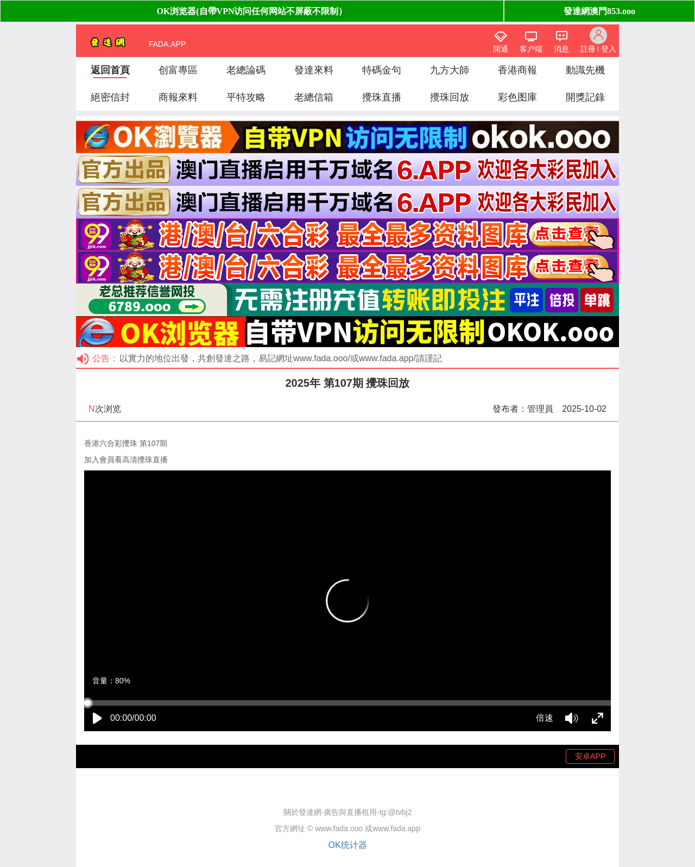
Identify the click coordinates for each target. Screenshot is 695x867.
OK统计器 (347, 845)
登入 (608, 49)
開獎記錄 (585, 97)
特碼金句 (381, 70)
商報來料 (178, 97)
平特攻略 (246, 97)
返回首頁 (110, 70)
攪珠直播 (381, 97)
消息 (561, 49)
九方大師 (449, 70)
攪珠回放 (449, 97)
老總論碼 (246, 70)
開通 (500, 49)
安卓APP (590, 756)
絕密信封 (110, 97)
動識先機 (585, 70)
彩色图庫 (517, 97)
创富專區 (178, 70)
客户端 (531, 49)
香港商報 (517, 70)
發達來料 (313, 70)
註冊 (588, 49)
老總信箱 (313, 97)
